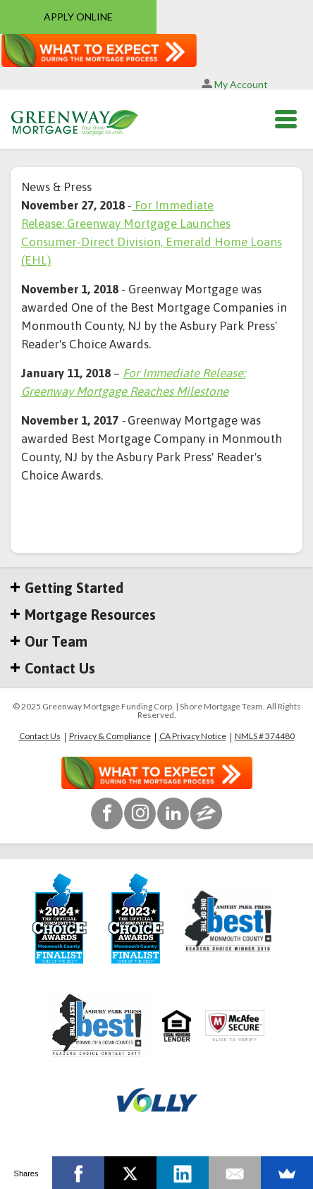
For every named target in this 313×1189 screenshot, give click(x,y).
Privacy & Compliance (110, 736)
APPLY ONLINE (78, 17)
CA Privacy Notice (192, 736)
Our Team (49, 642)
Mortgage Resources (83, 615)
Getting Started (67, 588)
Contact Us (53, 668)
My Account (235, 84)
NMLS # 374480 (265, 736)
